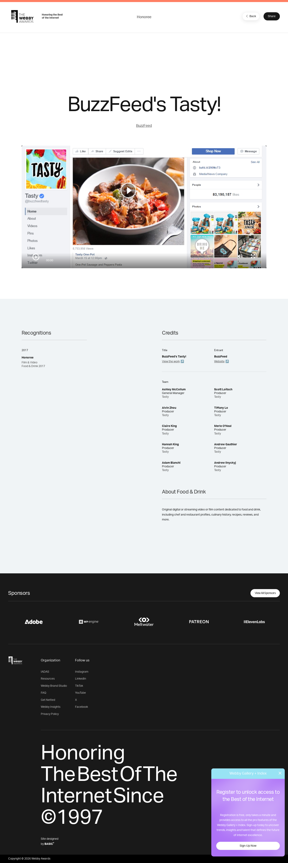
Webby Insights (50, 707)
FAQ (43, 692)
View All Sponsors (265, 593)
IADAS (45, 671)
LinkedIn (80, 678)
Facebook (81, 707)
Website (219, 361)
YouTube (80, 692)
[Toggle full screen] (253, 256)
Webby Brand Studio (54, 685)
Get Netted (48, 700)
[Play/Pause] (36, 257)
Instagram (81, 671)
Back (250, 16)
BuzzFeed (144, 126)
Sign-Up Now (248, 845)
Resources (48, 678)
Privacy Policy (50, 714)
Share (272, 16)
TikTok (79, 685)
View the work (171, 361)
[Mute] (240, 256)
